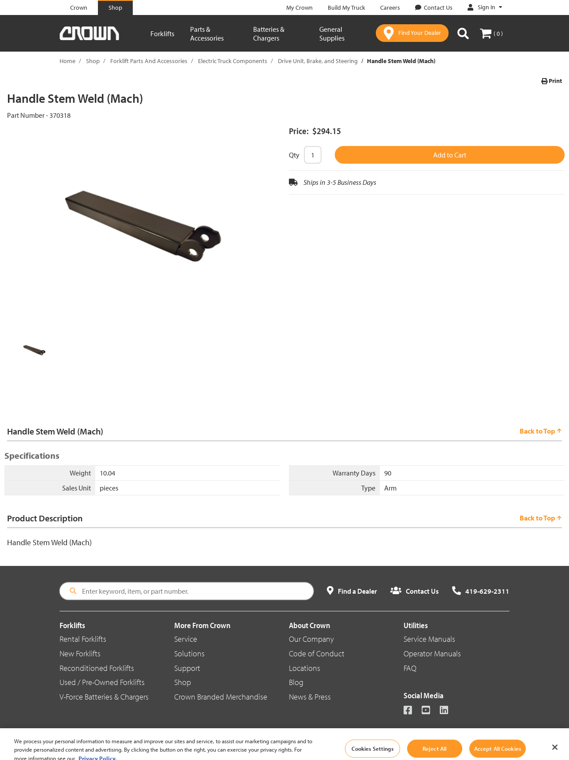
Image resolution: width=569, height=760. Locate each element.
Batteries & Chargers (268, 33)
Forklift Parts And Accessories (148, 61)
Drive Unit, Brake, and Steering (318, 61)
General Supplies (331, 33)
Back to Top (541, 431)
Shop (93, 61)
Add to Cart (449, 154)
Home (67, 61)
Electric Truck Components (232, 61)
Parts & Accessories (207, 33)
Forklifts (162, 33)
